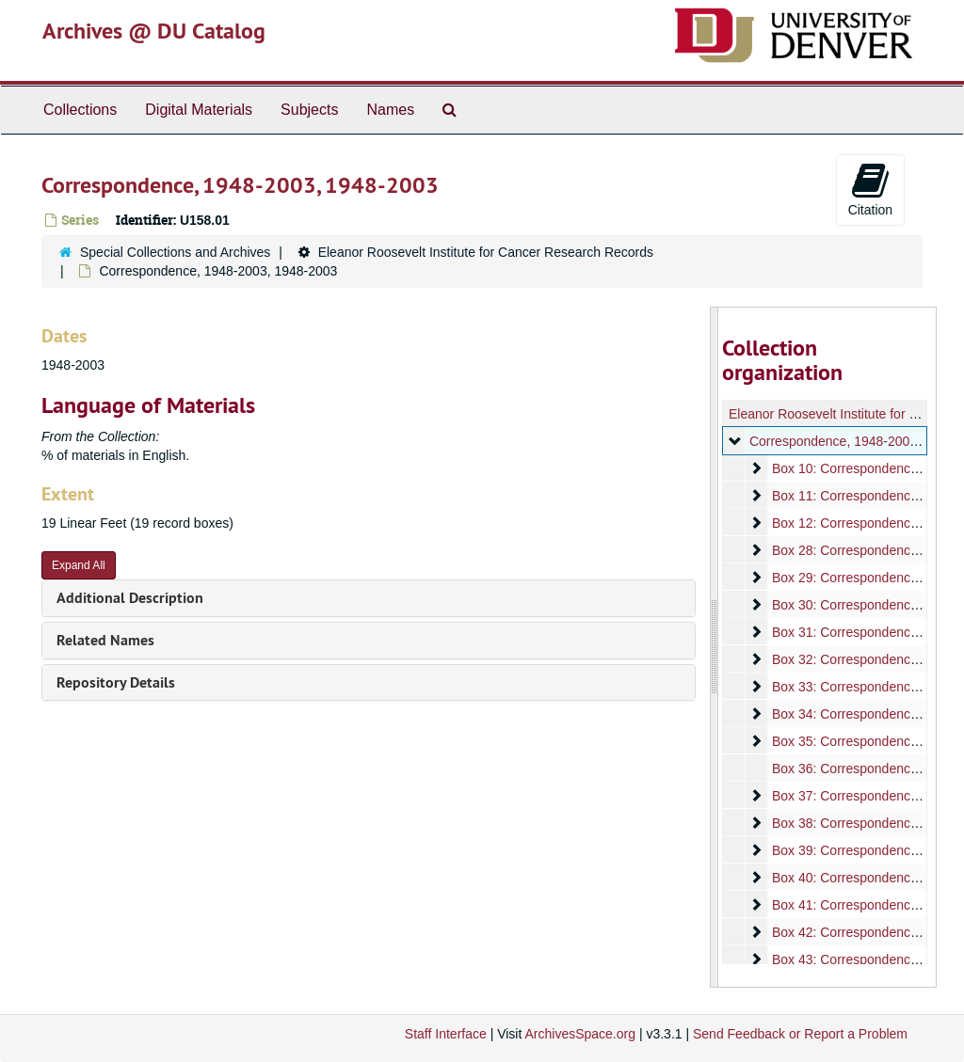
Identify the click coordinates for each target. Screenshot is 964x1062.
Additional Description (129, 598)
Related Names (105, 640)
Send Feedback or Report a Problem (800, 1033)
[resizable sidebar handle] (714, 647)
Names (390, 110)
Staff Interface (446, 1033)
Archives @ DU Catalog (153, 30)
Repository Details (115, 682)
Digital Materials (198, 110)
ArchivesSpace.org (579, 1033)
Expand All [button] (78, 565)
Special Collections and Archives (175, 252)
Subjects (309, 110)
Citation (870, 189)
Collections (80, 110)
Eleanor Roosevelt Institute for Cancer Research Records (485, 252)
